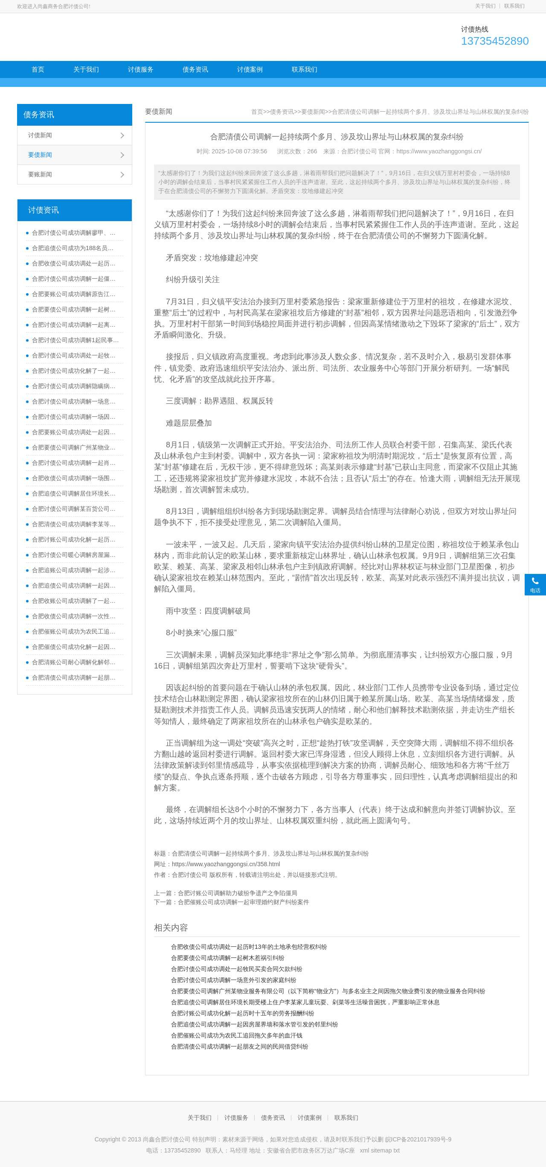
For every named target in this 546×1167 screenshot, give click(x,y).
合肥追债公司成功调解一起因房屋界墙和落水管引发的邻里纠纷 (75, 585)
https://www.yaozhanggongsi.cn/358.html (226, 864)
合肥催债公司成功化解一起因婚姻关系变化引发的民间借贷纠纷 (75, 646)
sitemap (381, 1150)
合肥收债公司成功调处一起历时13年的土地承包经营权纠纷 (75, 263)
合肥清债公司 (384, 235)
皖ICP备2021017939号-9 (418, 1139)
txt (396, 1150)
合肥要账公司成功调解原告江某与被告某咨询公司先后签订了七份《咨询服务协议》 (75, 294)
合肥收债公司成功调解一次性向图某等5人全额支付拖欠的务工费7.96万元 (75, 616)
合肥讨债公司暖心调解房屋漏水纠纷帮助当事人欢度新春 (75, 554)
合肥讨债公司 (190, 874)
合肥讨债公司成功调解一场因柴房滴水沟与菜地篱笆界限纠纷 (75, 416)
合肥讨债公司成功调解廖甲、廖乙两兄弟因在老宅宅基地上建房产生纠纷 (75, 232)
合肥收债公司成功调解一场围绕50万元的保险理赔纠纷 (75, 478)
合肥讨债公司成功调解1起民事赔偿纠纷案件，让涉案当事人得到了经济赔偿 (75, 340)
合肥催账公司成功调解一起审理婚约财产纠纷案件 (243, 902)
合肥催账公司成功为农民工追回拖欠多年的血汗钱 (75, 631)
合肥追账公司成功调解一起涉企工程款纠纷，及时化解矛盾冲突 (75, 570)
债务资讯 (195, 69)
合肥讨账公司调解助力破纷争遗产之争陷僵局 (237, 893)
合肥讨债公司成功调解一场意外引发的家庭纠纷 (75, 401)
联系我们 (514, 6)
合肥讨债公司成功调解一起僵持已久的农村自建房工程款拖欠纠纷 (75, 278)
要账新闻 (40, 174)
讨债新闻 (40, 135)
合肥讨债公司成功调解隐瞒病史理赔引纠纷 (75, 386)
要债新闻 (40, 154)
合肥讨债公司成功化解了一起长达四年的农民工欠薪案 (75, 370)
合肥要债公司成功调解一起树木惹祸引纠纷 (75, 309)
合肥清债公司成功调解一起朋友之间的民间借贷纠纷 (75, 677)
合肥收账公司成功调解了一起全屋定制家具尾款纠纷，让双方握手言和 (75, 600)
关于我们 (485, 6)
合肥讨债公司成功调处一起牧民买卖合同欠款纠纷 (75, 355)
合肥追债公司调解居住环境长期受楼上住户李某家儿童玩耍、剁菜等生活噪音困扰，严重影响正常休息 (75, 493)
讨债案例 (250, 69)
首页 (38, 69)
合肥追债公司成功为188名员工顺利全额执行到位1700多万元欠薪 (75, 248)
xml (364, 1150)
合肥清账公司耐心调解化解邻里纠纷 (75, 662)
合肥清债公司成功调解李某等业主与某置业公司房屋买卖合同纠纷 (75, 524)
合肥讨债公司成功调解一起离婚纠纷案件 (75, 324)
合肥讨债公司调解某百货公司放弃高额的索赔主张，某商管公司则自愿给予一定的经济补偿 (75, 508)
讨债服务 (141, 69)
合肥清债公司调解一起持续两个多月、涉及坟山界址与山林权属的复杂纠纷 (270, 853)
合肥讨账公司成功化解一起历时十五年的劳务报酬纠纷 (75, 539)
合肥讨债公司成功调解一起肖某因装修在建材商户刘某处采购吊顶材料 (75, 462)
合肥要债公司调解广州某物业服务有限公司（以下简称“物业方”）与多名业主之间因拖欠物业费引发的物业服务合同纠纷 (75, 447)
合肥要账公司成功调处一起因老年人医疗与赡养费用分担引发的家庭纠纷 (75, 432)
